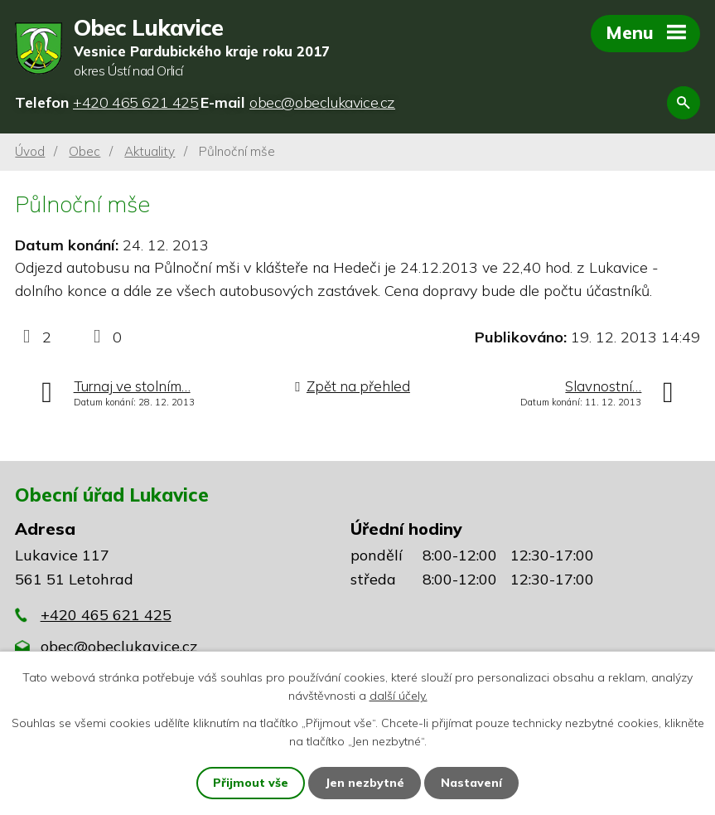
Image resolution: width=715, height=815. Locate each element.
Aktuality (149, 151)
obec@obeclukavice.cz (119, 646)
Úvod (30, 151)
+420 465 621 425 (106, 614)
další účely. (399, 695)
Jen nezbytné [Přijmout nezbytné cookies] (364, 782)
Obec (84, 151)
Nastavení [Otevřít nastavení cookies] (471, 782)
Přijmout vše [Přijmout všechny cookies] (250, 782)
